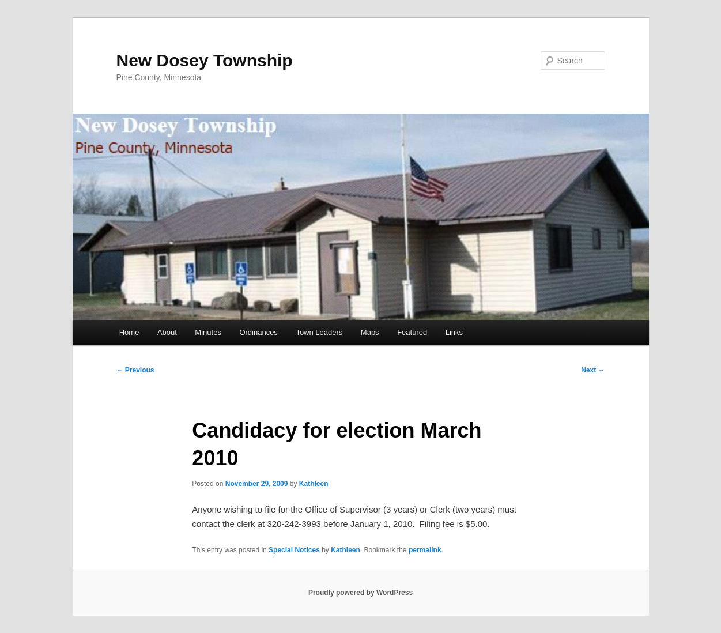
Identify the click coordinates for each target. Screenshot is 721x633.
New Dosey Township (204, 60)
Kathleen (314, 484)
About (167, 332)
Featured (412, 332)
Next (593, 370)
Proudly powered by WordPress (360, 593)
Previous (135, 370)
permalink (425, 550)
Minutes (208, 332)
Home (129, 332)
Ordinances (258, 332)
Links (454, 332)
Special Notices (294, 550)
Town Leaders (319, 332)
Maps (370, 332)
